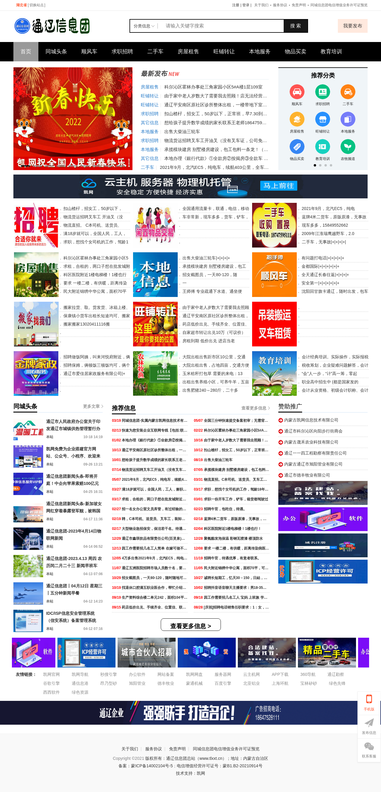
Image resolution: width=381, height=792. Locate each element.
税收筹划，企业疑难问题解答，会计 (334, 365)
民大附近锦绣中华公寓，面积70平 (94, 291)
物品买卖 (295, 52)
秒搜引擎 (108, 674)
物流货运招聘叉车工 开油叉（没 (93, 216)
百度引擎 (223, 683)
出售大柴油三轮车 (182, 131)
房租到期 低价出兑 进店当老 (208, 340)
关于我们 (261, 5)
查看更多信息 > (190, 626)
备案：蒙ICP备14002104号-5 (145, 765)
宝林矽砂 (308, 683)
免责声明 (299, 5)
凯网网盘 (194, 674)
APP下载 (280, 674)
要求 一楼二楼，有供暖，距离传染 (94, 283)
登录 (245, 5)
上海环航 (280, 683)
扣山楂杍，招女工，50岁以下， (92, 208)
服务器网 (223, 674)
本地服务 (260, 52)
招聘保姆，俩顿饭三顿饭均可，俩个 (96, 365)
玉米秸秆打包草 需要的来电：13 (211, 373)
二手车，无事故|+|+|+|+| (323, 241)
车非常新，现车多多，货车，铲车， (215, 216)
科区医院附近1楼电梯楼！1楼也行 (94, 274)
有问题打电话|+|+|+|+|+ (322, 258)
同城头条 (56, 52)
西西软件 (51, 692)
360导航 (308, 674)
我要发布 (352, 25)
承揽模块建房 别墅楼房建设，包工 (214, 266)
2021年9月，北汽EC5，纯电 (328, 208)
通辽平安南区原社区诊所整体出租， (215, 315)
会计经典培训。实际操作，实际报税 (334, 356)
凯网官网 (51, 674)
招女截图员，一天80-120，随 (209, 274)
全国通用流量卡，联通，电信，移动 (215, 208)
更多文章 (93, 406)
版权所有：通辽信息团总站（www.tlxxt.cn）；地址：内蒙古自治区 (206, 758)
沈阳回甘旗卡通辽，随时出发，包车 (334, 291)
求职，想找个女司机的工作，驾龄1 (96, 241)
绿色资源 (80, 692)
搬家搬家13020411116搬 (86, 324)
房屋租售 (188, 52)
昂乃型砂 (108, 683)
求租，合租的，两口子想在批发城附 (96, 266)
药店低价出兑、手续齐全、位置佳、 (215, 324)
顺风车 (89, 52)
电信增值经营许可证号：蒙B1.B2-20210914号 (219, 765)
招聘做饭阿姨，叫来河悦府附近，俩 (96, 356)
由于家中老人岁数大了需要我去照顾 (215, 307)
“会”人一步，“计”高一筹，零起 (329, 373)
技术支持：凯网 (190, 773)
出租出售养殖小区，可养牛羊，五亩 (215, 381)
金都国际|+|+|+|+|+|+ (319, 266)
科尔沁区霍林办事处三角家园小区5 (95, 258)
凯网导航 (80, 674)
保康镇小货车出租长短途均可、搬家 (96, 315)
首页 (26, 52)
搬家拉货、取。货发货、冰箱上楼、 (96, 307)
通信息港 (80, 683)
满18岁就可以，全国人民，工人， (95, 233)
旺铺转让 (224, 52)
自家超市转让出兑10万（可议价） (214, 332)
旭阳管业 (137, 683)
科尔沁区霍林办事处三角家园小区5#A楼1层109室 (213, 86)
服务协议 (280, 5)
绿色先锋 (337, 683)
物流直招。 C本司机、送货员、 (92, 225)
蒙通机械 (194, 683)
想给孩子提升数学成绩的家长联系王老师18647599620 (218, 122)
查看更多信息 (255, 408)
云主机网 (251, 674)
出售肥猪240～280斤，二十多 (209, 390)
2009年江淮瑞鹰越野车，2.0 (328, 233)
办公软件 (137, 674)
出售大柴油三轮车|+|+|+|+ (206, 258)
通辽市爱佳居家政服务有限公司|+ (93, 373)
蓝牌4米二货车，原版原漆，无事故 (334, 216)
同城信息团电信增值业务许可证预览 (339, 5)
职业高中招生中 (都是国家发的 (329, 381)
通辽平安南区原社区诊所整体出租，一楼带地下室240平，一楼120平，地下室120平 (247, 104)
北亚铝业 (251, 683)
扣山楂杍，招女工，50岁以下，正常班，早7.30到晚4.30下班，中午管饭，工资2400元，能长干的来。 (265, 113)
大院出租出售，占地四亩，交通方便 (215, 365)
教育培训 (331, 52)
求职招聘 (122, 52)
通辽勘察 (335, 674)
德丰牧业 (165, 683)
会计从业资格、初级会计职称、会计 (334, 390)
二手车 (155, 52)
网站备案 (165, 674)
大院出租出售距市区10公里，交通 (213, 356)
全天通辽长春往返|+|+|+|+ (324, 274)
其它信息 (150, 122)
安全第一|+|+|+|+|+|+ (319, 283)
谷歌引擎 (51, 683)
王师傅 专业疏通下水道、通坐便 (212, 291)
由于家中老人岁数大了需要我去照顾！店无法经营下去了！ (222, 95)
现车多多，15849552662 (324, 225)
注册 (235, 5)
